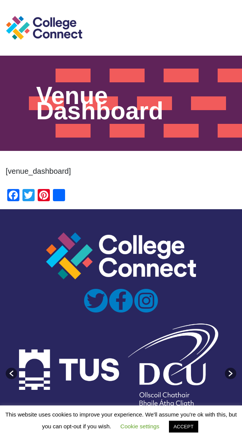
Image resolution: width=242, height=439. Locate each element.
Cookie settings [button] (139, 426)
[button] (11, 373)
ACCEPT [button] (184, 426)
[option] (69, 369)
